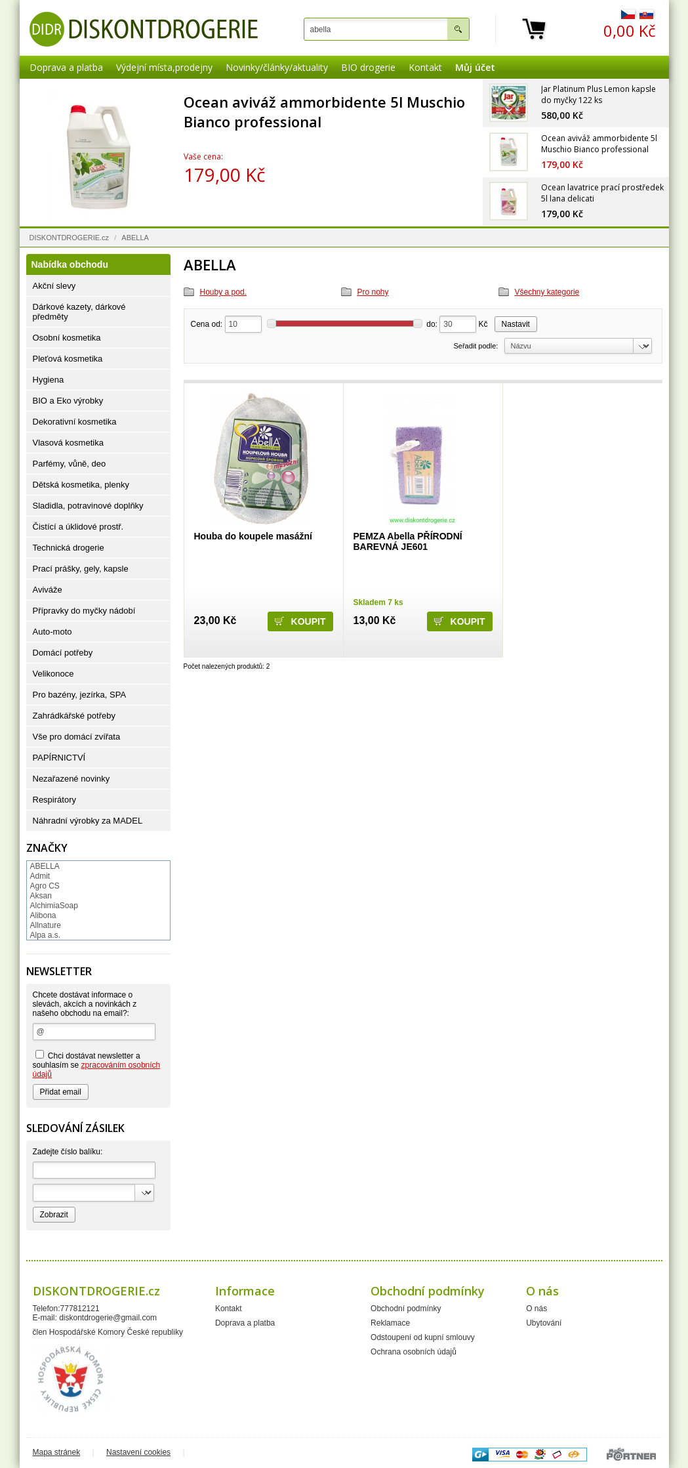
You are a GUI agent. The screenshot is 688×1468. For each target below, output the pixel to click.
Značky (47, 848)
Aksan (41, 895)
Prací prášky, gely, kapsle (81, 569)
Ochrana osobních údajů (413, 1351)
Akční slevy (54, 286)
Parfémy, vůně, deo (69, 464)
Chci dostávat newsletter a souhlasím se (97, 1064)
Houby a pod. (223, 292)
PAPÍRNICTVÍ (59, 758)
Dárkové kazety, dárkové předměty (79, 312)
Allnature (45, 925)
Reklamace (390, 1323)
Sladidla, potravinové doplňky (88, 506)
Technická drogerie (68, 548)
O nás (536, 1308)
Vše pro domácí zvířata (77, 737)
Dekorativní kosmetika (75, 422)
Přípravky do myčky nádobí (84, 611)
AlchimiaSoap (54, 905)
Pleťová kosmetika (68, 359)
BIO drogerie (368, 67)
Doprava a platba (66, 67)
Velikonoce (53, 674)
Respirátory (54, 800)
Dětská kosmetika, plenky (81, 485)
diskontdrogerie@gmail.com (108, 1317)
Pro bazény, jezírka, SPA (80, 695)
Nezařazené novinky (71, 779)
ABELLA (45, 866)
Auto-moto (52, 632)
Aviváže (47, 590)
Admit (40, 876)
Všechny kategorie (547, 292)
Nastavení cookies (138, 1452)
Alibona (43, 915)
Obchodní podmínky (406, 1308)
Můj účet (475, 67)
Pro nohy (373, 292)
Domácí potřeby (63, 653)
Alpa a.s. (45, 935)
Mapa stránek (57, 1452)
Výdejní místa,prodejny (164, 67)
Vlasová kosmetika (68, 443)
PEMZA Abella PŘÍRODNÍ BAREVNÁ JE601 (408, 541)
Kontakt (425, 67)
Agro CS (45, 886)
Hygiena (48, 380)
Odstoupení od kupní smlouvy (423, 1337)
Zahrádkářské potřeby (74, 716)
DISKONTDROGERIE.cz (70, 237)
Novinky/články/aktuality (277, 67)
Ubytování (543, 1323)
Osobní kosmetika (67, 338)
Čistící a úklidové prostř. (78, 527)
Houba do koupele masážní (253, 536)
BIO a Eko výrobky (68, 401)
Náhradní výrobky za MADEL (88, 821)
